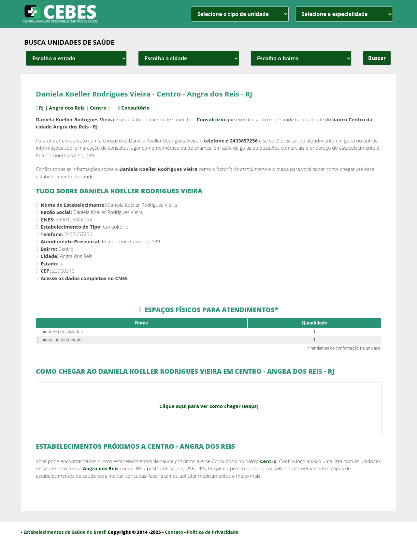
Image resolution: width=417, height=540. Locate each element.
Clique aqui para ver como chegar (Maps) (208, 406)
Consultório (139, 107)
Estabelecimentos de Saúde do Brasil (65, 532)
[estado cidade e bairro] (76, 58)
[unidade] (240, 14)
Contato (174, 532)
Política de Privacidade (212, 532)
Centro (99, 107)
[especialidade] (344, 14)
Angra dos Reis (68, 107)
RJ (42, 107)
